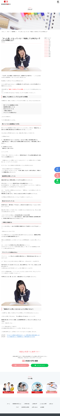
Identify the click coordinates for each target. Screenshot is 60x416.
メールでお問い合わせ (20, 367)
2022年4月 (46, 53)
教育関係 (14, 31)
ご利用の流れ (27, 406)
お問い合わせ (35, 409)
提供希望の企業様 (25, 409)
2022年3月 (46, 55)
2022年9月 (46, 45)
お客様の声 (34, 406)
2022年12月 (46, 41)
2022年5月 (46, 52)
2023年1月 (46, 39)
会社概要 (42, 409)
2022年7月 (46, 48)
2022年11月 (46, 42)
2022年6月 (46, 50)
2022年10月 (46, 44)
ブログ (8, 31)
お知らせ (51, 406)
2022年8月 (46, 47)
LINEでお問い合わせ (39, 368)
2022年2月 (46, 56)
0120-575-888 (30, 362)
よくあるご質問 (43, 406)
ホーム (3, 31)
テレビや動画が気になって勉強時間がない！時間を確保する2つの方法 (22, 338)
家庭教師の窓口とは (17, 406)
